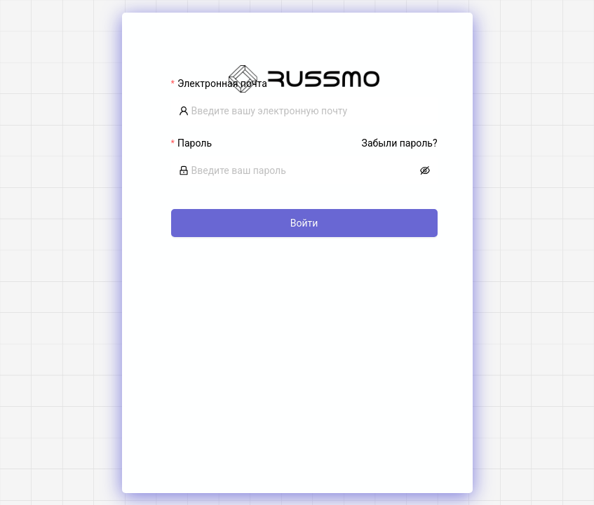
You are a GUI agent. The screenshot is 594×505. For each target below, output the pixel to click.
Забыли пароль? (400, 143)
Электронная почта (222, 83)
